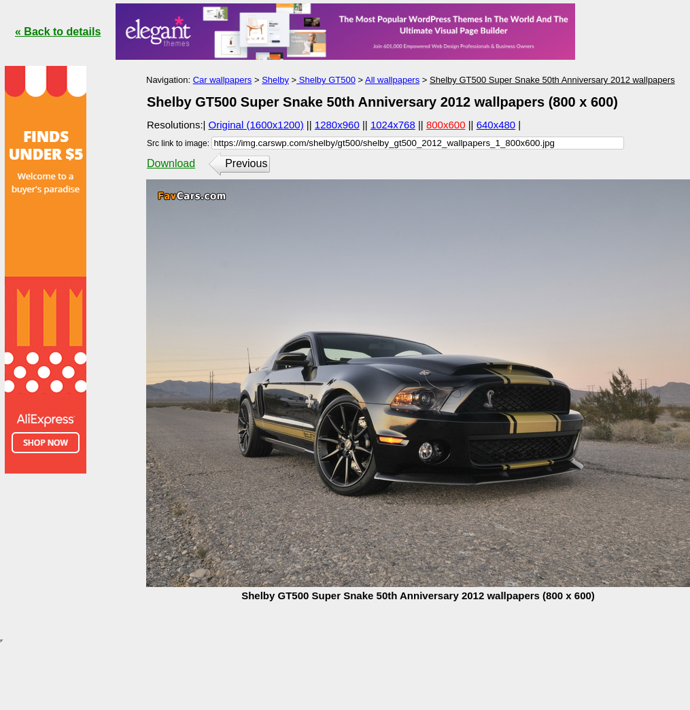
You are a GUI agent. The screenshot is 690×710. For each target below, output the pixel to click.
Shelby (275, 80)
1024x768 (392, 124)
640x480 (496, 124)
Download (171, 163)
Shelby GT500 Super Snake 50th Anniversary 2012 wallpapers (552, 80)
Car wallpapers (222, 80)
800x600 (446, 124)
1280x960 (337, 124)
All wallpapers (392, 80)
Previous (246, 163)
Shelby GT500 (326, 80)
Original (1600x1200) (256, 124)
